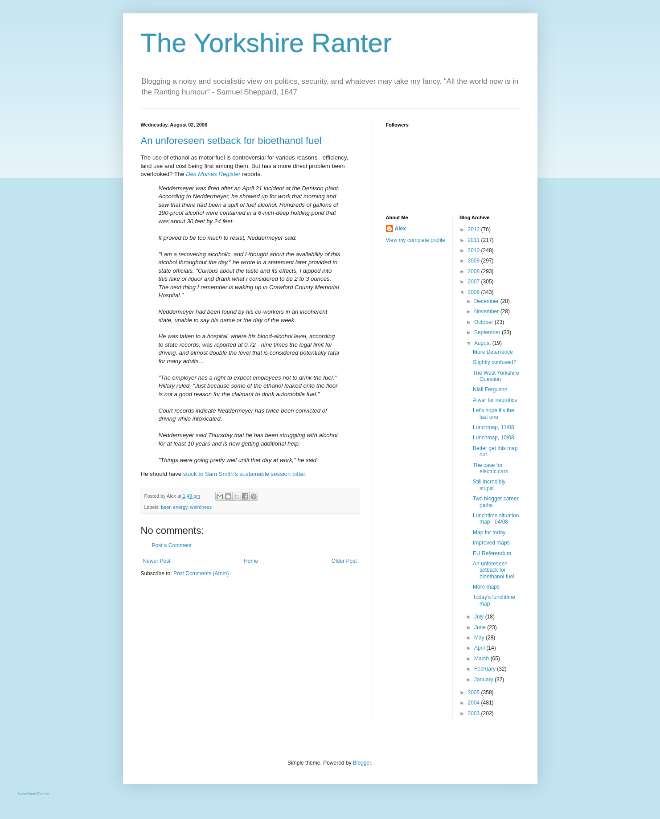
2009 (474, 261)
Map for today (489, 532)
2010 (474, 250)
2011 (474, 240)
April (480, 648)
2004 (474, 703)
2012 (474, 229)
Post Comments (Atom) (201, 573)
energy (180, 507)
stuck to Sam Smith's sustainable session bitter (244, 474)
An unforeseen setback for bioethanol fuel (231, 140)
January (484, 679)
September (488, 332)
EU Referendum (492, 553)
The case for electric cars (490, 468)
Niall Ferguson (490, 389)
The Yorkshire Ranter (266, 43)
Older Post (344, 561)
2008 (474, 271)
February (485, 669)
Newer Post (157, 561)
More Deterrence (493, 352)
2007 (474, 281)
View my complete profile (415, 240)
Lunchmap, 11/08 (493, 427)
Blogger (362, 763)
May (480, 638)
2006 (474, 292)
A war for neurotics (495, 400)
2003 (474, 713)
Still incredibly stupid (489, 485)
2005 (474, 692)
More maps (486, 587)
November (487, 311)
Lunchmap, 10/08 (493, 437)
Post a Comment (172, 545)
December (487, 301)
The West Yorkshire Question (496, 376)
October (484, 322)
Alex (400, 228)
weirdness (201, 507)
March (482, 658)
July (479, 617)
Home (251, 561)
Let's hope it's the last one (493, 413)
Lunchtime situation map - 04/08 (496, 518)
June (480, 627)
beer (165, 507)
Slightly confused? (494, 362)
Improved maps (491, 543)
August (483, 343)
